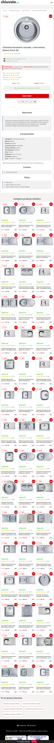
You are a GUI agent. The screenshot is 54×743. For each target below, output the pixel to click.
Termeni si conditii (12, 731)
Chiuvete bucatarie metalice (12, 714)
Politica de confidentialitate (27, 731)
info (15, 229)
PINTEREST (31, 726)
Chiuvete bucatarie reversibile (12, 709)
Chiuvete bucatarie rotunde (31, 704)
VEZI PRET (27, 96)
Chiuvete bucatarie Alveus (39, 10)
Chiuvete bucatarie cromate (34, 709)
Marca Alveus (26, 10)
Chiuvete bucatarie (14, 10)
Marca (5, 10)
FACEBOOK (21, 726)
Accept (34, 741)
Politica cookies (42, 731)
